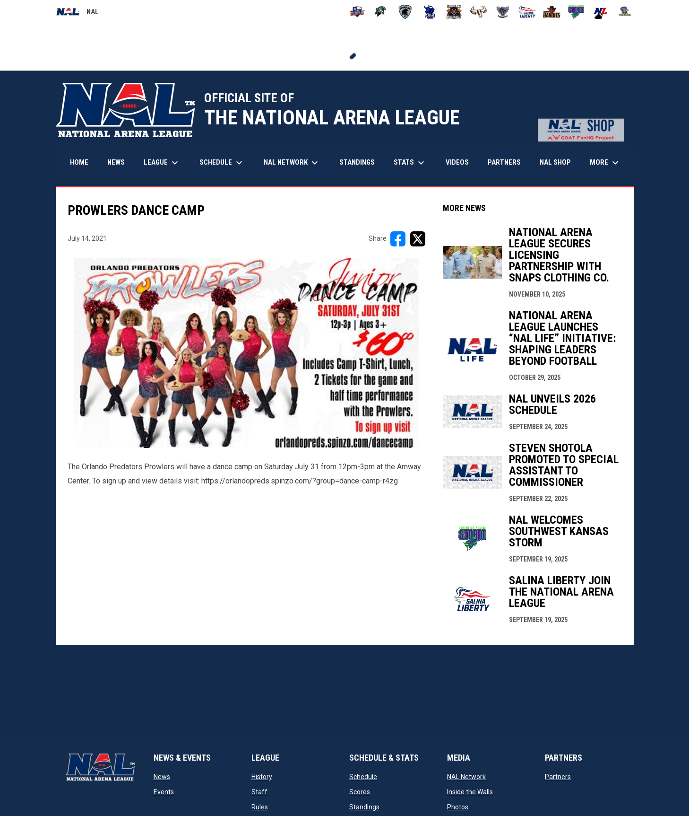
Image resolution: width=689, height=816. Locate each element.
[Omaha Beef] (478, 12)
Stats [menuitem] (410, 162)
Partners (558, 777)
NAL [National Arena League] (77, 13)
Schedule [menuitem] (222, 162)
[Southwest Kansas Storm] (576, 12)
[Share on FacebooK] (397, 238)
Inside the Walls (470, 792)
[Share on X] (417, 238)
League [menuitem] (162, 162)
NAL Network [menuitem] (295, 162)
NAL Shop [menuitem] (559, 162)
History (261, 777)
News (162, 777)
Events (164, 792)
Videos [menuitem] (457, 162)
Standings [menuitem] (357, 162)
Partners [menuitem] (504, 162)
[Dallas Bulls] (430, 12)
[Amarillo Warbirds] (356, 12)
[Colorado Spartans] (405, 12)
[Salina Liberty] (527, 12)
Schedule (363, 777)
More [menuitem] (605, 162)
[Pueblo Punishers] (503, 12)
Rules (259, 807)
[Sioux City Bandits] (551, 12)
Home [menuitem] (79, 162)
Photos (457, 807)
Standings (364, 807)
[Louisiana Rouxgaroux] (454, 12)
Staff (259, 792)
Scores (359, 792)
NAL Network (466, 777)
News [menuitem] (116, 162)
